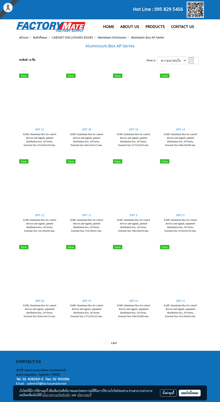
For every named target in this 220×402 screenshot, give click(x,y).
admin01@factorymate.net (46, 383)
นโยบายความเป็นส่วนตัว (56, 395)
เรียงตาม (151, 60)
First (106, 343)
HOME (108, 27)
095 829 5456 (168, 8)
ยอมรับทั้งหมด (189, 393)
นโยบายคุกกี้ (84, 395)
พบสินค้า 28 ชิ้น (27, 59)
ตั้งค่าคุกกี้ (168, 393)
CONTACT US (182, 27)
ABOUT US (129, 27)
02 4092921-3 (32, 379)
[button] (200, 27)
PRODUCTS (155, 27)
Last (114, 343)
